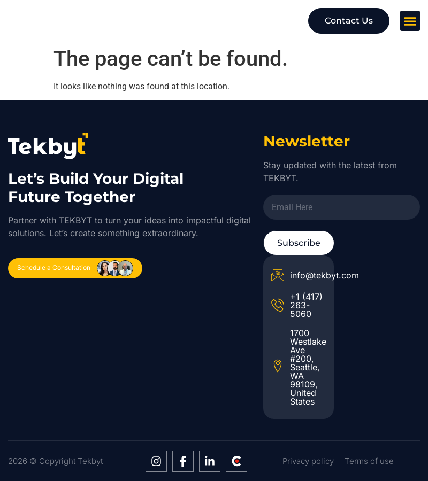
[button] (410, 21)
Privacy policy (308, 461)
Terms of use (369, 461)
